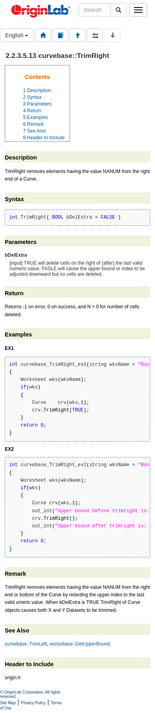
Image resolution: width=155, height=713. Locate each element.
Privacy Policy (33, 703)
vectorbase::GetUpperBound (79, 644)
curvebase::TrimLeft (26, 644)
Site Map (7, 703)
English (16, 35)
